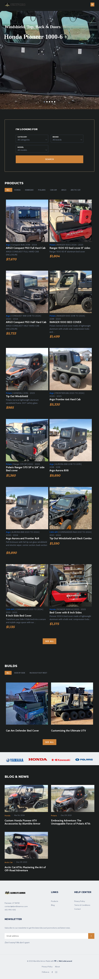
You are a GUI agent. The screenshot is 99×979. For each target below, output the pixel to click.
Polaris (42, 190)
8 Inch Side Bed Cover (18, 615)
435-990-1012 (10, 910)
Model (21, 147)
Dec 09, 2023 (66, 815)
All (8, 190)
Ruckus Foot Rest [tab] (38, 673)
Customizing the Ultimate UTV (68, 730)
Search (49, 159)
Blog (53, 905)
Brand (56, 137)
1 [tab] (44, 101)
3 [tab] (49, 101)
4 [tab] (52, 101)
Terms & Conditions (82, 905)
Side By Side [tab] (19, 673)
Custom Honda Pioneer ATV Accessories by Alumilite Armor (22, 822)
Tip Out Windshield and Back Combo (71, 538)
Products (54, 901)
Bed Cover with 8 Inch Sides (66, 612)
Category (22, 137)
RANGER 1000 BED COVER (65, 322)
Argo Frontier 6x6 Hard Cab (65, 399)
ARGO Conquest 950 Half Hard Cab (26, 322)
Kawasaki (29, 190)
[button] (32, 138)
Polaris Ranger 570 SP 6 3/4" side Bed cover (25, 469)
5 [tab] (54, 101)
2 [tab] (47, 101)
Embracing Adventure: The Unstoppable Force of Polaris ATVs (70, 822)
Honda (17, 190)
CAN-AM (53, 190)
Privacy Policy (79, 901)
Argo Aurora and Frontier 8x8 (22, 538)
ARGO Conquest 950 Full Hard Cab (26, 247)
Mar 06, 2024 (19, 815)
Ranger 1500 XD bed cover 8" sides (70, 247)
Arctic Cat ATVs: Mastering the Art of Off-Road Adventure (25, 869)
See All (49, 641)
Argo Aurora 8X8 (59, 470)
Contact (77, 909)
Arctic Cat (76, 190)
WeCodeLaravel (65, 961)
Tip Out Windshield (17, 396)
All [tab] (8, 673)
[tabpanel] (49, 60)
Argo (63, 190)
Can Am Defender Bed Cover (22, 730)
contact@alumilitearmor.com (16, 906)
